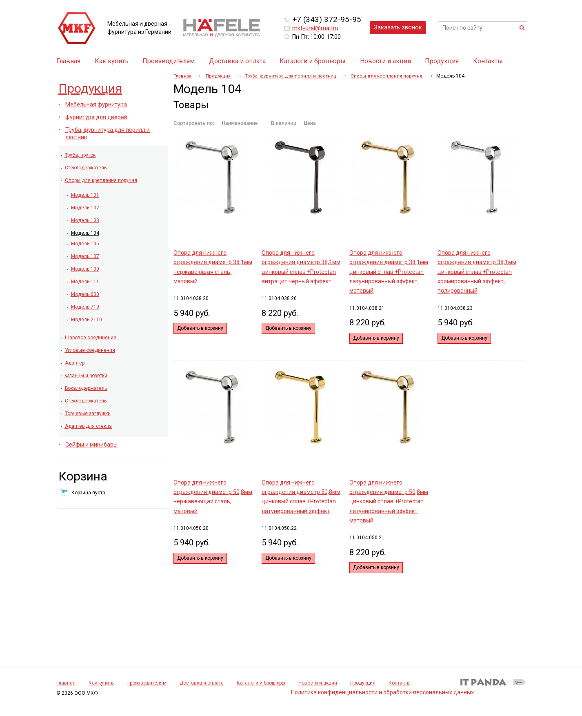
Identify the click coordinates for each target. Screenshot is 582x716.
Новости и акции (317, 683)
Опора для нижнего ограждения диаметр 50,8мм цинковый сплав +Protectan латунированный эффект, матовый (388, 501)
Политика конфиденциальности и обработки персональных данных (382, 692)
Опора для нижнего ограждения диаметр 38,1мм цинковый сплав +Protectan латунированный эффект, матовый (388, 271)
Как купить (101, 683)
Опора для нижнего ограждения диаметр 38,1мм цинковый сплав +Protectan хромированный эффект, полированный (477, 271)
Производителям (147, 683)
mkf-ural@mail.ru (315, 28)
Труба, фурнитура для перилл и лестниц (291, 76)
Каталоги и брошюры (261, 683)
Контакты (400, 683)
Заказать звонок (398, 27)
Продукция (442, 61)
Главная (182, 76)
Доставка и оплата (202, 683)
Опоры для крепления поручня (387, 76)
